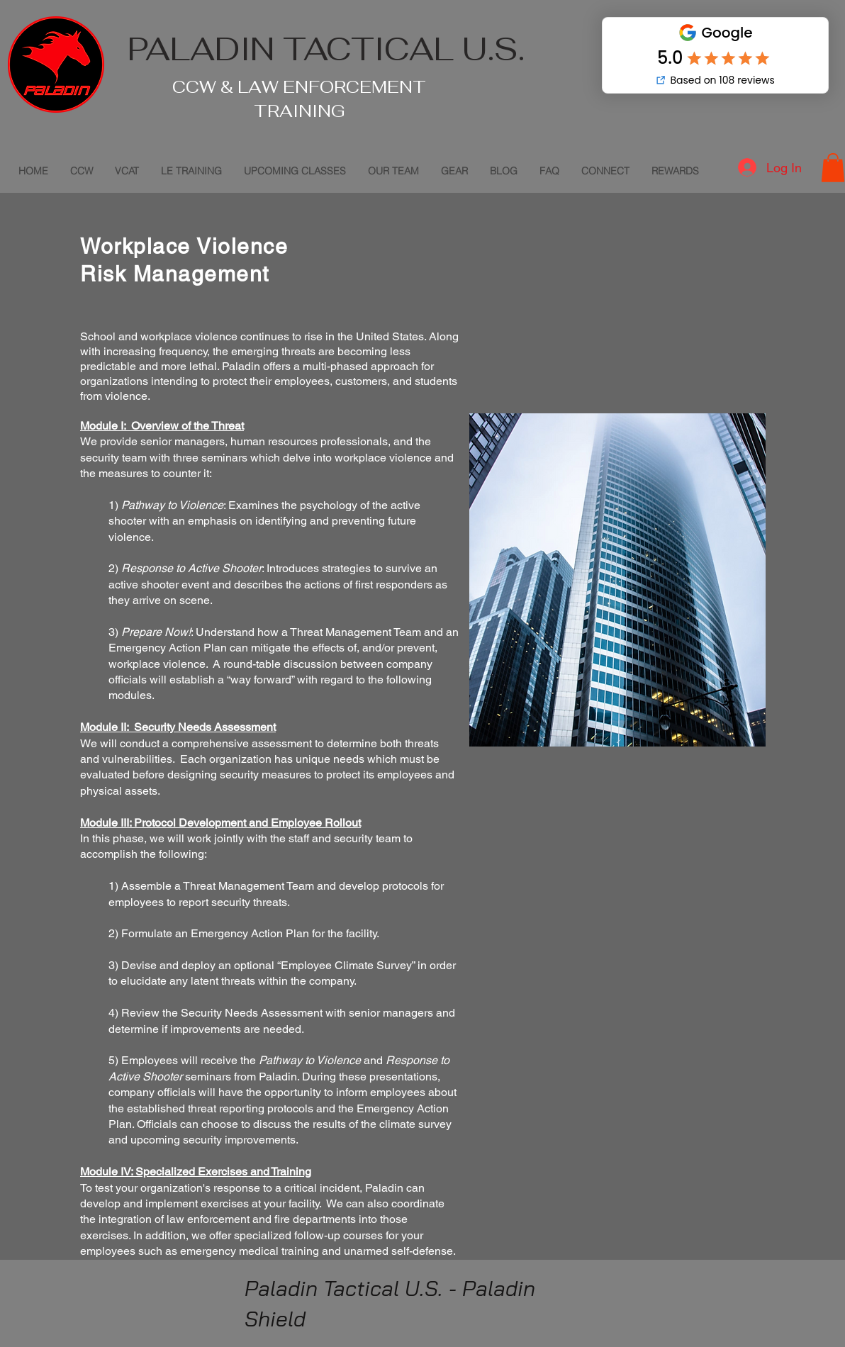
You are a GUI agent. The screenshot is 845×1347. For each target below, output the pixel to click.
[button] (833, 167)
